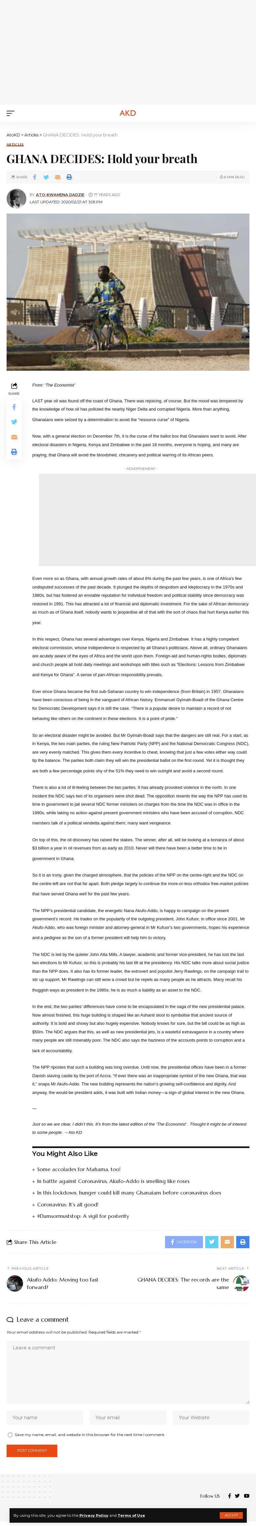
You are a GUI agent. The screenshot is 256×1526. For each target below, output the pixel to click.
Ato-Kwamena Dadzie (60, 194)
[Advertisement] (134, 51)
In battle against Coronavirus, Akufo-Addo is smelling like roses (113, 1180)
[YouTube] (246, 1501)
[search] (244, 113)
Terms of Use (134, 1515)
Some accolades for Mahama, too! (79, 1169)
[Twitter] (237, 1501)
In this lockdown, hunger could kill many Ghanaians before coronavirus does (129, 1192)
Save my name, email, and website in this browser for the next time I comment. (90, 1438)
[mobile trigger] (12, 113)
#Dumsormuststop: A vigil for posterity (83, 1215)
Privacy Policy (94, 1515)
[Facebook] (229, 1501)
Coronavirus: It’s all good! (68, 1204)
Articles (15, 145)
